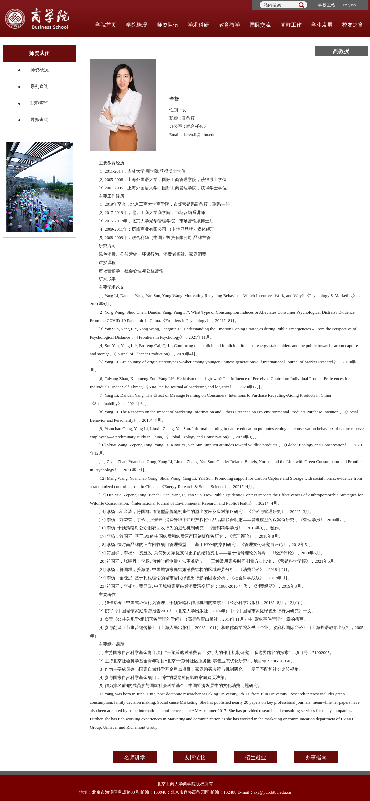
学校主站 (326, 4)
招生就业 (255, 757)
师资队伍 (167, 25)
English (349, 4)
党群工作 (291, 25)
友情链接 (195, 757)
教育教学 (229, 25)
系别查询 (39, 86)
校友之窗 (352, 25)
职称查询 (39, 103)
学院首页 (105, 25)
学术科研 (198, 25)
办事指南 (316, 757)
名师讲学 (134, 757)
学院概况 (136, 25)
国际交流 (260, 25)
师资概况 (39, 69)
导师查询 (39, 119)
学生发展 (322, 25)
